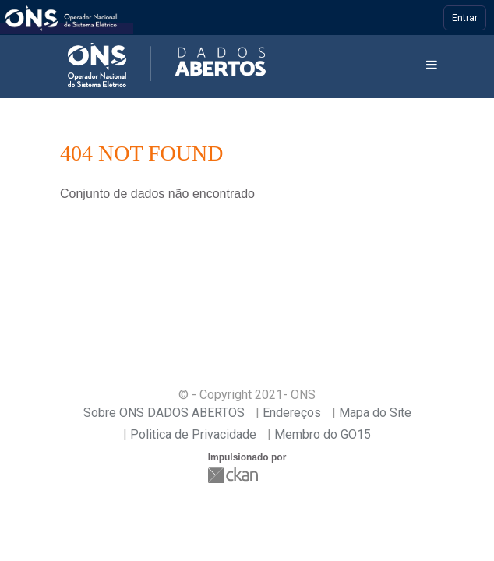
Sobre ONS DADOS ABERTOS (164, 412)
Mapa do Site (375, 412)
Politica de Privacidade (193, 434)
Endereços (292, 412)
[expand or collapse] (432, 66)
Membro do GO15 (322, 434)
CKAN (234, 475)
